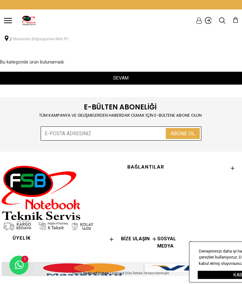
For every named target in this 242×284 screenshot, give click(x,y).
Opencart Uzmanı (96, 273)
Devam (121, 78)
